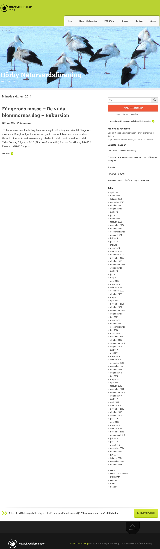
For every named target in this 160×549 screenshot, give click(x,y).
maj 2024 (114, 245)
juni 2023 (114, 274)
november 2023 (117, 258)
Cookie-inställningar (80, 543)
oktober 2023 (116, 261)
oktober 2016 (116, 412)
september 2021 (117, 310)
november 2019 (117, 336)
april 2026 (114, 192)
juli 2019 (114, 350)
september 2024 (117, 232)
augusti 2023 (116, 268)
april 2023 (114, 281)
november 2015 (117, 432)
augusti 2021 (116, 314)
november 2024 (117, 225)
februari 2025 (116, 222)
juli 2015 (114, 438)
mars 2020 (115, 333)
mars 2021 (115, 320)
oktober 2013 (116, 464)
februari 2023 (116, 287)
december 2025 (117, 202)
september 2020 (117, 327)
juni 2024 (114, 241)
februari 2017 (116, 405)
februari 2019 (116, 359)
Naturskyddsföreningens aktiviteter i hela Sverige (130, 121)
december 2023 (117, 254)
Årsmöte (111, 167)
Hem (70, 21)
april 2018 (114, 383)
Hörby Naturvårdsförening (40, 74)
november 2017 (117, 389)
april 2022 (114, 300)
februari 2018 (116, 386)
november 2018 (117, 366)
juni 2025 (114, 215)
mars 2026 (115, 195)
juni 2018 (114, 376)
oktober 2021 (116, 307)
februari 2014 (116, 458)
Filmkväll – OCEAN (116, 174)
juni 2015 (114, 441)
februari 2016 (116, 428)
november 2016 (117, 409)
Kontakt (139, 21)
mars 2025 (115, 218)
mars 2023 (115, 284)
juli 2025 (114, 212)
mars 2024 (115, 248)
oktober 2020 (116, 323)
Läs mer (5, 154)
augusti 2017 (116, 396)
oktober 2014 (116, 451)
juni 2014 (114, 455)
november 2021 (117, 304)
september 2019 (117, 343)
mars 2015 (115, 445)
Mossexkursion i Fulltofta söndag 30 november (128, 180)
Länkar (153, 21)
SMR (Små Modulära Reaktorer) (122, 151)
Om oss (124, 21)
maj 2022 (114, 297)
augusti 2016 (116, 415)
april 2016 (114, 422)
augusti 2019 (116, 346)
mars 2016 (115, 425)
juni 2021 (114, 317)
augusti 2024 (116, 235)
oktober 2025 (116, 205)
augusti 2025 (116, 209)
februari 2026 (116, 199)
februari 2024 (116, 251)
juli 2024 (114, 238)
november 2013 (117, 461)
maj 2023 (114, 277)
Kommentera (25, 123)
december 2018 (117, 363)
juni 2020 (114, 330)
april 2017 (114, 402)
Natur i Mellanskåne (88, 21)
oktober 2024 (116, 228)
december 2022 (117, 291)
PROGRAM (109, 21)
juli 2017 (114, 399)
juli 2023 (114, 271)
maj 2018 (114, 379)
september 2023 (117, 264)
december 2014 (117, 448)
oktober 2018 (116, 369)
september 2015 (117, 435)
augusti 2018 (116, 373)
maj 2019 (114, 353)
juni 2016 (114, 418)
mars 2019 (115, 356)
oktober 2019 (116, 340)
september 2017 (117, 392)
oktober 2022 (116, 294)
